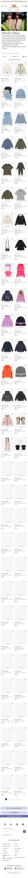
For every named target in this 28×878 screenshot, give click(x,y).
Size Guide (5, 853)
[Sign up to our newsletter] (24, 831)
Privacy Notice (18, 848)
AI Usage (17, 850)
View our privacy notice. (6, 834)
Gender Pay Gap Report (6, 856)
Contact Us (5, 848)
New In (9, 10)
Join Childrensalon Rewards (14, 816)
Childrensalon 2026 (16, 872)
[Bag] (25, 6)
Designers (17, 10)
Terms (16, 853)
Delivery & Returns (7, 844)
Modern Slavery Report (20, 857)
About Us (5, 850)
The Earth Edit (14, 840)
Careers (16, 846)
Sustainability (6, 860)
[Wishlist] (22, 6)
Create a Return (6, 846)
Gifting (16, 844)
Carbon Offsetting (7, 858)
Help (16, 855)
